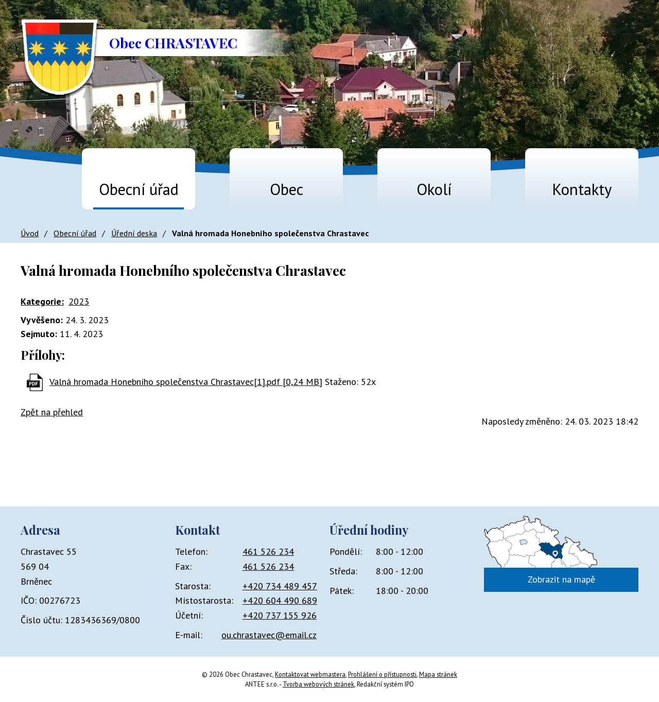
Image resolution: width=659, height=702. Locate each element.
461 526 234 (268, 551)
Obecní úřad (139, 189)
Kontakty (582, 189)
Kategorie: (42, 301)
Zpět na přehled (52, 412)
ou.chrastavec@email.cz (269, 635)
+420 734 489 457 (279, 586)
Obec (286, 189)
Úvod (34, 184)
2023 (78, 301)
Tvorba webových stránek (318, 684)
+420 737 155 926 (279, 615)
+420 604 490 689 (279, 600)
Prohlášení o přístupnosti (382, 674)
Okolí (434, 189)
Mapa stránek (438, 674)
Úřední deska (134, 233)
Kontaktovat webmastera (310, 674)
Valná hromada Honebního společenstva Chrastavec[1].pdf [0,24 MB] (185, 382)
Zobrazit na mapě (561, 579)
